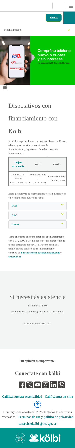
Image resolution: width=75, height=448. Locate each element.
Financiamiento (37, 29)
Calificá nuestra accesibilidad (22, 396)
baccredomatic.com (49, 252)
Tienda (54, 17)
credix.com (14, 256)
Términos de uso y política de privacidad (45, 417)
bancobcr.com (29, 252)
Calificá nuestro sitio (59, 396)
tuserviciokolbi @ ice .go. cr (37, 423)
